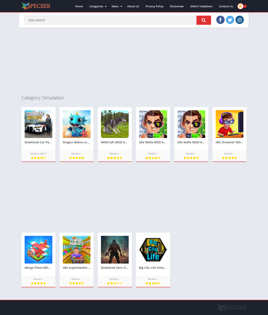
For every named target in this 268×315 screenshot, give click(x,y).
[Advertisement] (134, 61)
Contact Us (226, 6)
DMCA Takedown (201, 6)
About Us (133, 6)
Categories (96, 6)
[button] (203, 20)
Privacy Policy (155, 6)
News (115, 6)
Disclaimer (177, 6)
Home (79, 6)
